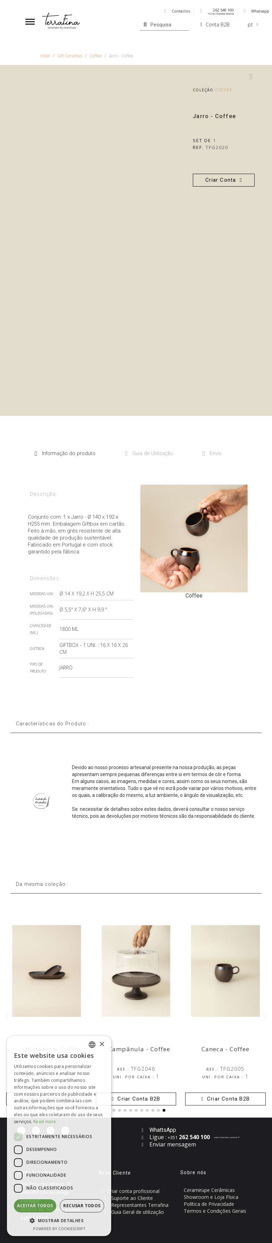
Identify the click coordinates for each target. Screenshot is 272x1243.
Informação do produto (65, 453)
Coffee (224, 89)
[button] (224, 180)
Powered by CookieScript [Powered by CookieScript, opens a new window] (59, 1228)
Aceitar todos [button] (35, 1206)
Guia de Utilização (149, 453)
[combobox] (92, 1044)
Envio (212, 453)
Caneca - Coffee (225, 1049)
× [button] (101, 1044)
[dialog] (59, 1136)
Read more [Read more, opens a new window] (44, 1122)
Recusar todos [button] (81, 1206)
